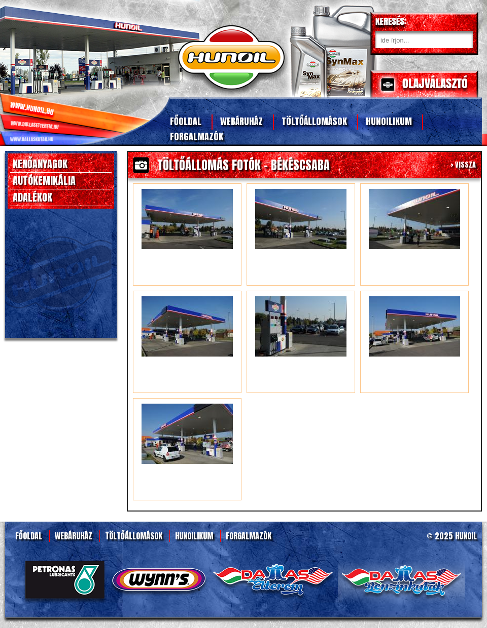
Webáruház (241, 121)
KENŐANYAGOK (40, 164)
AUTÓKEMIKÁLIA (44, 180)
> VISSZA (463, 165)
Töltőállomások (314, 121)
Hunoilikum (389, 121)
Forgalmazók (196, 136)
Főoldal (185, 121)
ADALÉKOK (32, 197)
